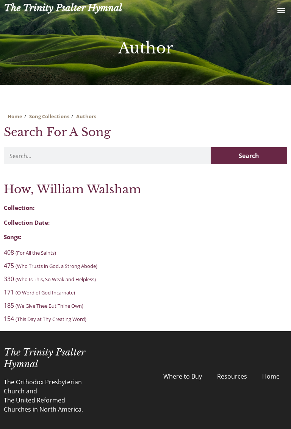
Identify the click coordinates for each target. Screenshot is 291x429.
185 (43, 305)
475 (50, 265)
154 (45, 319)
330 (50, 279)
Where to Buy (182, 376)
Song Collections (49, 116)
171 (39, 292)
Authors (86, 116)
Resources (232, 376)
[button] (281, 10)
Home (15, 116)
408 (30, 252)
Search (249, 156)
